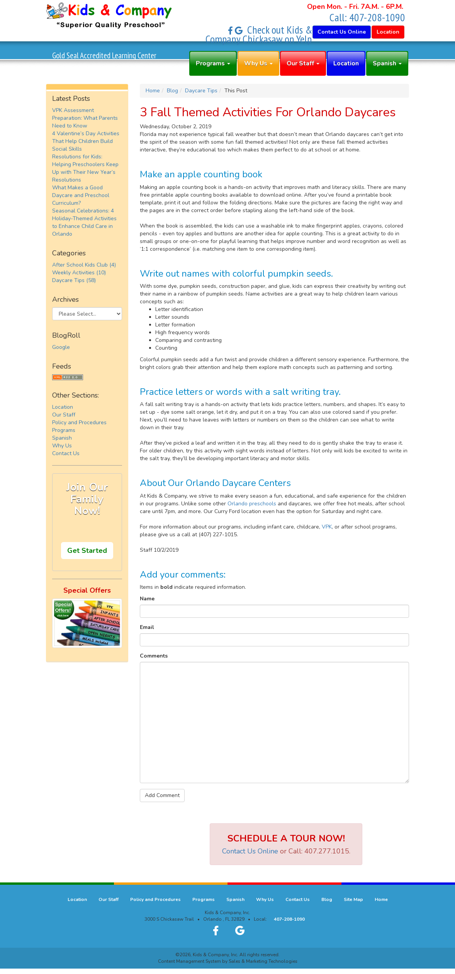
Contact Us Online (250, 851)
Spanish (387, 63)
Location (346, 63)
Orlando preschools (252, 503)
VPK (327, 526)
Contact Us (66, 453)
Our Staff (303, 63)
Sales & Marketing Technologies (263, 961)
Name (147, 598)
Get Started (87, 550)
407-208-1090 (377, 17)
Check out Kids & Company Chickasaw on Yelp (258, 34)
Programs (213, 63)
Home (153, 90)
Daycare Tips (201, 90)
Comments (154, 656)
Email (147, 627)
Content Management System (189, 961)
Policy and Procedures (79, 422)
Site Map (353, 899)
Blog (172, 90)
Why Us (258, 63)
